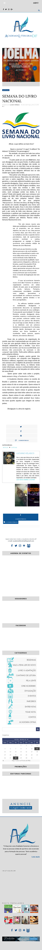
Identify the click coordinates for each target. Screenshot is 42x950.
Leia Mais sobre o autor (25, 480)
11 (37, 748)
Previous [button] (7, 68)
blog (15, 376)
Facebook (22, 376)
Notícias (6, 90)
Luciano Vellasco (14, 105)
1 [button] (18, 85)
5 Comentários (11, 522)
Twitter (31, 376)
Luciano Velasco (25, 453)
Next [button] (34, 68)
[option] (21, 67)
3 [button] (24, 85)
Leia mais (36, 857)
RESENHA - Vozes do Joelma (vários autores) (21, 67)
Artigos (5, 447)
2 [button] (21, 85)
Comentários (22, 440)
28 (15, 758)
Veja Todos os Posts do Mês (21, 760)
